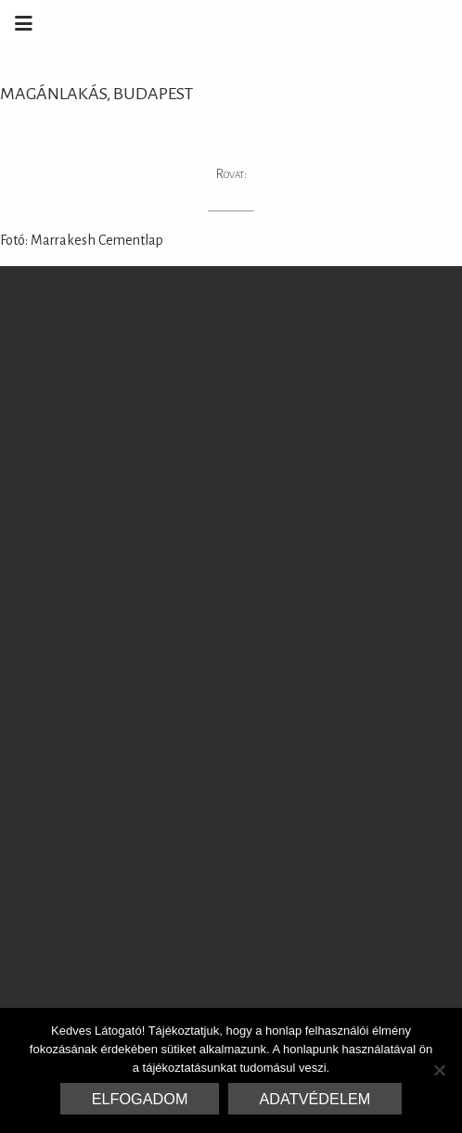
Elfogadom (140, 1098)
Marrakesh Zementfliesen (321, 23)
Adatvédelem (315, 1098)
